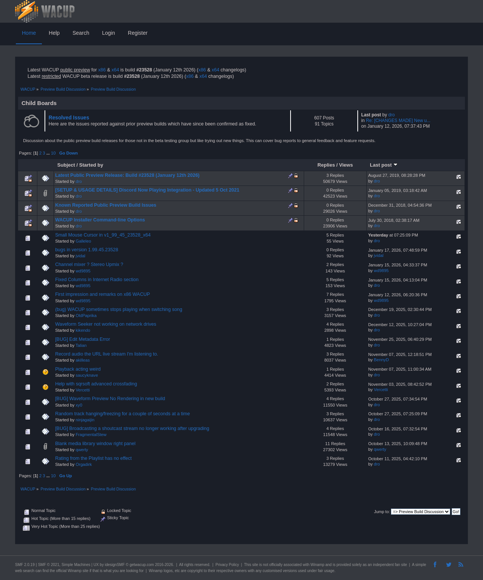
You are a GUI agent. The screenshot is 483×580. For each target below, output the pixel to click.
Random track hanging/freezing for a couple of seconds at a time (122, 413)
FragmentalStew (90, 434)
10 (53, 153)
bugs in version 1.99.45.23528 (86, 249)
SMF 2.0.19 (25, 565)
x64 (115, 70)
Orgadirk (83, 464)
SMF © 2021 (48, 565)
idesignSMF (115, 565)
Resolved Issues (69, 118)
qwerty (81, 449)
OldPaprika (86, 315)
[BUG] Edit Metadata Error (82, 339)
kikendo (82, 330)
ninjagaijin (84, 420)
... (48, 153)
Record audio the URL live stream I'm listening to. (106, 354)
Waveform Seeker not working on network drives (105, 324)
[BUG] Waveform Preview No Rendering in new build (110, 398)
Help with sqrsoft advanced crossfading (96, 384)
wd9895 (82, 271)
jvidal (80, 256)
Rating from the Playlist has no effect (93, 458)
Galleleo (83, 241)
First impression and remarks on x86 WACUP (102, 294)
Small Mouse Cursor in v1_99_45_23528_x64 (103, 235)
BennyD (381, 359)
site (255, 565)
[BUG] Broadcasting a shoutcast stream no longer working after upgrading (132, 428)
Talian (80, 345)
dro (391, 115)
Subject (66, 165)
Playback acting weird (78, 369)
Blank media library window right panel (95, 443)
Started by (91, 165)
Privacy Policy (227, 565)
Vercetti (82, 390)
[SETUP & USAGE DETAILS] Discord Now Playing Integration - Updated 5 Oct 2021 (147, 190)
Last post (384, 165)
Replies (326, 165)
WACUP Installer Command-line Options (100, 220)
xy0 (78, 405)
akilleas (82, 360)
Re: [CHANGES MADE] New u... (398, 120)
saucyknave (86, 375)
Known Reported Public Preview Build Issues (105, 205)
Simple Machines (76, 565)
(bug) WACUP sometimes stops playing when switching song (118, 309)
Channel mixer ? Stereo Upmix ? (89, 264)
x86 (102, 70)
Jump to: (382, 511)
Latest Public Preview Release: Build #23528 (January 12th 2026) (127, 175)
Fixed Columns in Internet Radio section (96, 279)
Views (346, 165)
